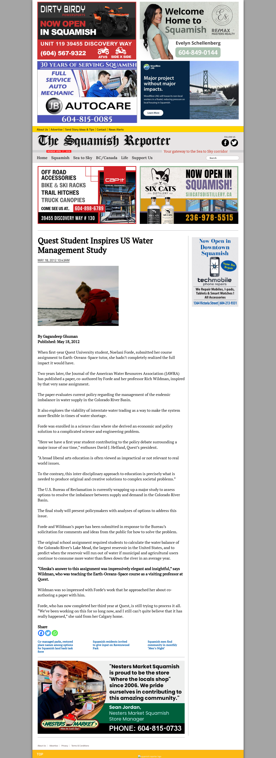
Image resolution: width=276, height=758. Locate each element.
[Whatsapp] (55, 633)
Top (40, 754)
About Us (42, 746)
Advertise (53, 746)
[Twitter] (48, 633)
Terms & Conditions (80, 746)
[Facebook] (41, 633)
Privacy (64, 746)
